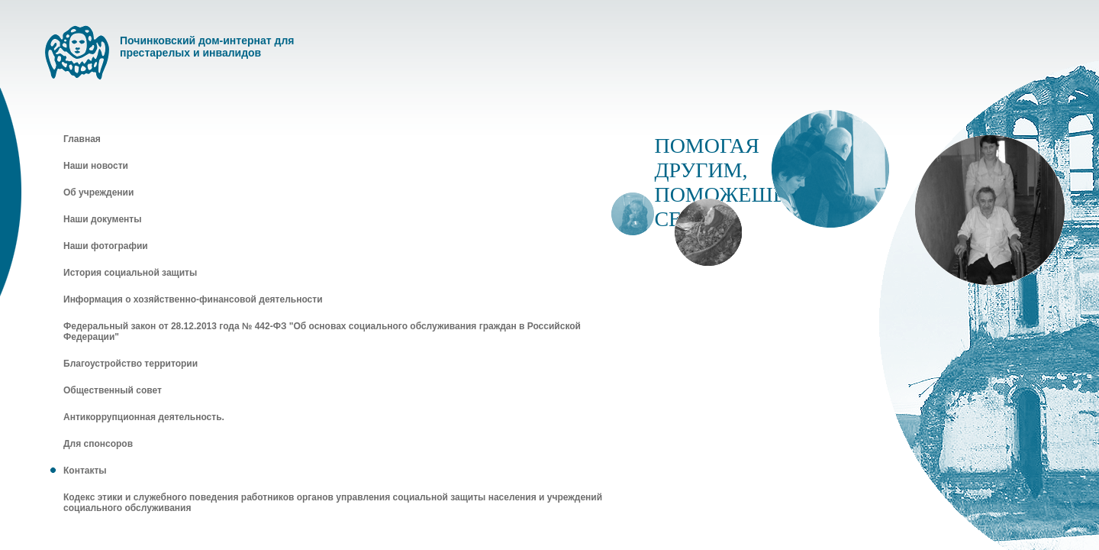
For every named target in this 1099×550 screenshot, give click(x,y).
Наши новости (95, 165)
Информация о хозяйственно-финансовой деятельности (193, 299)
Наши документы (102, 219)
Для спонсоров (98, 443)
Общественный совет (112, 390)
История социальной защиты (130, 272)
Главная (82, 139)
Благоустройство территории (130, 363)
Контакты (85, 470)
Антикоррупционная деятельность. (143, 417)
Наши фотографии (105, 246)
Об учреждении (98, 192)
